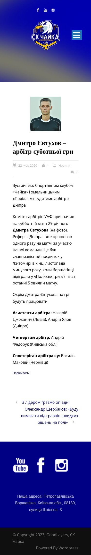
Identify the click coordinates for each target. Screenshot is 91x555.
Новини (64, 165)
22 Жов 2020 (27, 165)
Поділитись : (22, 373)
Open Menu (77, 35)
